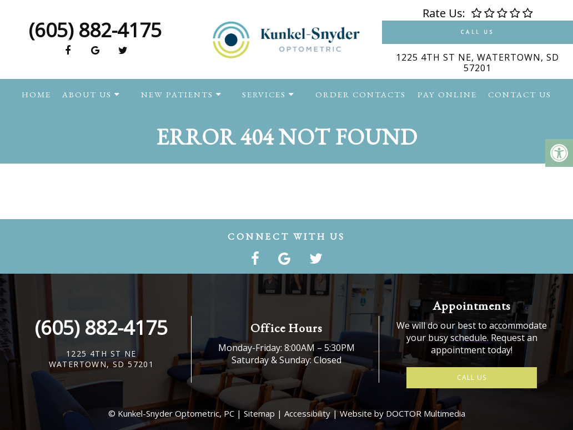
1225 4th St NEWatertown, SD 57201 (101, 358)
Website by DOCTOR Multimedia (402, 413)
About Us (87, 94)
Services (264, 94)
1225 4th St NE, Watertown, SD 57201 (477, 62)
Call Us (477, 32)
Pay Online (447, 94)
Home (36, 94)
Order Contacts (360, 94)
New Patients (177, 94)
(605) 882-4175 (95, 30)
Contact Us (519, 94)
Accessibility (307, 413)
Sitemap (259, 413)
